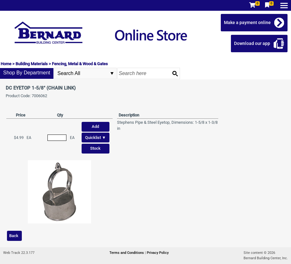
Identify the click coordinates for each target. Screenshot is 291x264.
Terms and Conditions (127, 253)
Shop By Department (26, 72)
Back (13, 235)
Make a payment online (247, 22)
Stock (95, 148)
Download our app (252, 43)
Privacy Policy (158, 253)
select (112, 73)
